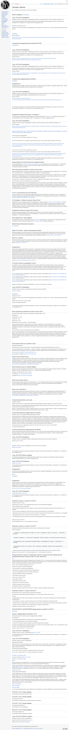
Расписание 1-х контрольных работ (19, 655)
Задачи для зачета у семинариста (22, 666)
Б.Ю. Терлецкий (15, 225)
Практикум (3, 17)
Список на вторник (15, 685)
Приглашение (14, 611)
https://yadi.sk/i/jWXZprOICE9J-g (25, 373)
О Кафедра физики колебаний (28, 728)
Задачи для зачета (28, 720)
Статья (12, 3)
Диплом (13, 474)
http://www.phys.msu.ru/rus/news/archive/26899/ (21, 488)
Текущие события (5, 12)
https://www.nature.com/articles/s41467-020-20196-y (25, 260)
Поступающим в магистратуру (4, 21)
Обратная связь (4, 27)
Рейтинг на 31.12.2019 (16, 447)
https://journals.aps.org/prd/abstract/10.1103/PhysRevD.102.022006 (24, 395)
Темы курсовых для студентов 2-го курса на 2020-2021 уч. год (24, 352)
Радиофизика (14, 33)
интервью (36, 219)
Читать (41, 3)
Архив (3, 24)
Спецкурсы (3, 16)
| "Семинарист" (48, 116)
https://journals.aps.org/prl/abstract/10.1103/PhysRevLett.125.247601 (25, 364)
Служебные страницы (5, 33)
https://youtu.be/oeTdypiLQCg (29, 353)
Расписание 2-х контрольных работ (19, 658)
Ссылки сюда (4, 31)
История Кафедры (5, 14)
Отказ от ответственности (38, 728)
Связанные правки (5, 32)
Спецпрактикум (15, 45)
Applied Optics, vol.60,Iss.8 (21, 242)
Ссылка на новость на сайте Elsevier (53, 235)
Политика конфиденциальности (17, 728)
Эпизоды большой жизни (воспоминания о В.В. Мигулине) (23, 197)
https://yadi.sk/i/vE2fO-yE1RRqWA (25, 375)
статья (38, 382)
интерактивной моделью (38, 221)
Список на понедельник (16, 683)
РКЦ (13, 558)
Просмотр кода (46, 3)
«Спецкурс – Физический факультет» (55, 202)
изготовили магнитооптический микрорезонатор (31, 164)
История (51, 3)
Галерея (3, 23)
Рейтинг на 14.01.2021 (16, 290)
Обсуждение (17, 3)
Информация (14, 80)
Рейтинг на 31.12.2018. (16, 463)
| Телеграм (25, 14)
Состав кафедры (4, 18)
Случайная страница (5, 26)
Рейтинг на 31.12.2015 (26, 657)
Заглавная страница (5, 11)
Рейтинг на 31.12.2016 (36, 632)
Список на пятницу (15, 687)
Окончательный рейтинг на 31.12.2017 (19, 493)
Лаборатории (4, 15)
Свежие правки (4, 25)
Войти (67, 1)
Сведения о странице (5, 37)
